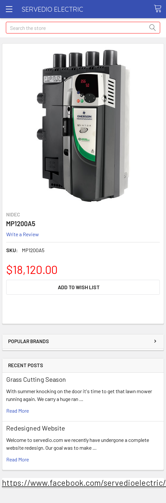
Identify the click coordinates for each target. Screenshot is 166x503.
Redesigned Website (35, 428)
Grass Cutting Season (36, 379)
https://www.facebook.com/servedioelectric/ (84, 482)
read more (17, 410)
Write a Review (22, 234)
